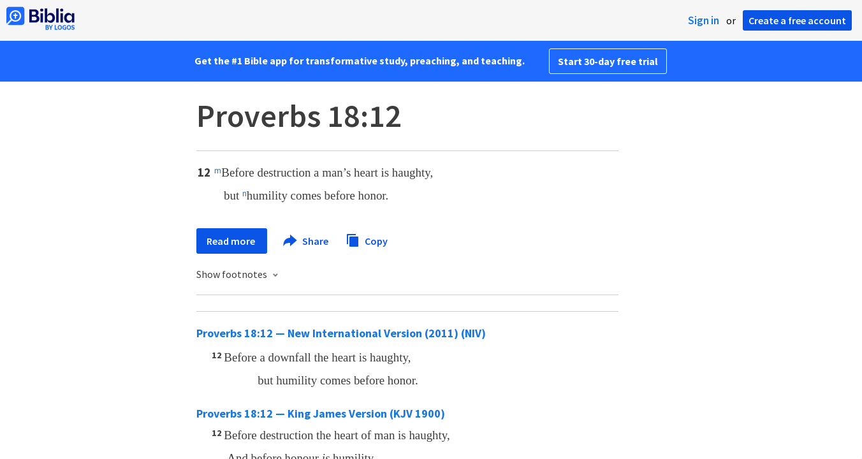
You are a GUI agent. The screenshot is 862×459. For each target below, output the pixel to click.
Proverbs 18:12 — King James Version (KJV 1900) (320, 413)
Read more (232, 241)
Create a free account (797, 20)
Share (306, 241)
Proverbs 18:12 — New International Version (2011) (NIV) (341, 333)
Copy (367, 239)
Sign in (703, 20)
